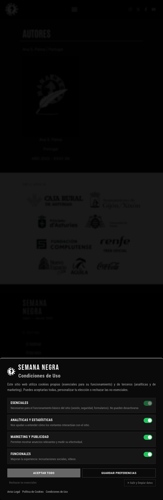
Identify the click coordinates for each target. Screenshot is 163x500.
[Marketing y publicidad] (148, 437)
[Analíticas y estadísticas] (148, 420)
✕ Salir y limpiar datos (140, 482)
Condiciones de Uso (57, 491)
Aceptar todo (43, 473)
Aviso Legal (13, 491)
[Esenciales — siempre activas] (148, 403)
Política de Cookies (33, 491)
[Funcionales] (148, 454)
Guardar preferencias (119, 473)
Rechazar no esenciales (23, 482)
